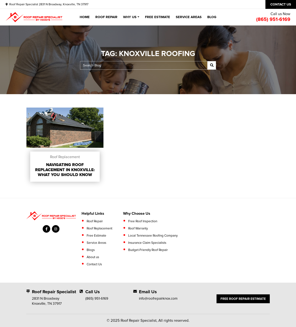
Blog (211, 17)
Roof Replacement (65, 157)
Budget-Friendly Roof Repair (148, 250)
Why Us (129, 17)
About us (93, 257)
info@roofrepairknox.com (158, 298)
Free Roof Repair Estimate (243, 299)
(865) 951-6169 (273, 19)
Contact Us (94, 264)
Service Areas (189, 17)
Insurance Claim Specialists (147, 243)
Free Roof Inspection (142, 221)
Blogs (91, 250)
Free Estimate (157, 17)
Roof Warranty (138, 228)
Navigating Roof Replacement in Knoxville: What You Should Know (65, 169)
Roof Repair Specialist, (139, 320)
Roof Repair (106, 17)
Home (85, 17)
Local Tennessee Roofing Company (153, 236)
